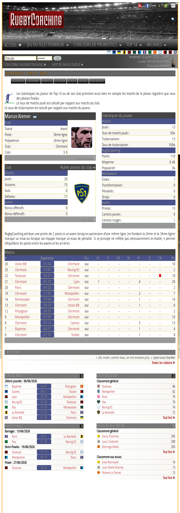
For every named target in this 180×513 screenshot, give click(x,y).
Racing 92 (73, 269)
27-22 (44, 412)
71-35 (44, 407)
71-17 (44, 452)
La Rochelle (18, 412)
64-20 (47, 287)
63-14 (47, 322)
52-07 (44, 386)
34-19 (47, 305)
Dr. (129, 258)
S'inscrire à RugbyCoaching (25, 64)
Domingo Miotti (110, 446)
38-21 (44, 391)
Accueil (14, 45)
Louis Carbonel (110, 441)
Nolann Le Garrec (111, 472)
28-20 (44, 467)
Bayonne (20, 328)
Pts (173, 258)
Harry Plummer (110, 436)
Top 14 (134, 44)
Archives (157, 44)
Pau (14, 407)
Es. (98, 258)
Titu (86, 258)
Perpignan (21, 311)
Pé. (119, 258)
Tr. (108, 258)
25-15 (44, 457)
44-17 (47, 328)
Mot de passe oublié (68, 64)
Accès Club (88, 219)
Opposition (47, 258)
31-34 (47, 263)
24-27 (47, 275)
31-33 (44, 441)
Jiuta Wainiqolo (110, 462)
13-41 (47, 269)
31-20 (44, 402)
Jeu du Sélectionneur (48, 44)
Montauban (22, 299)
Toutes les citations (163, 362)
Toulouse (20, 275)
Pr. (139, 258)
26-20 (47, 311)
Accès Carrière (85, 157)
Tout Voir (169, 417)
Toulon (75, 334)
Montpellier (72, 293)
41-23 (47, 281)
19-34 (47, 299)
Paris (18, 287)
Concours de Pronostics (98, 44)
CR (160, 258)
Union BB (21, 263)
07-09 (47, 316)
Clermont (73, 263)
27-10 (47, 334)
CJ (150, 258)
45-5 (43, 436)
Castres (74, 322)
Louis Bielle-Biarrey (113, 467)
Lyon (76, 281)
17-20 (47, 293)
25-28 (44, 396)
